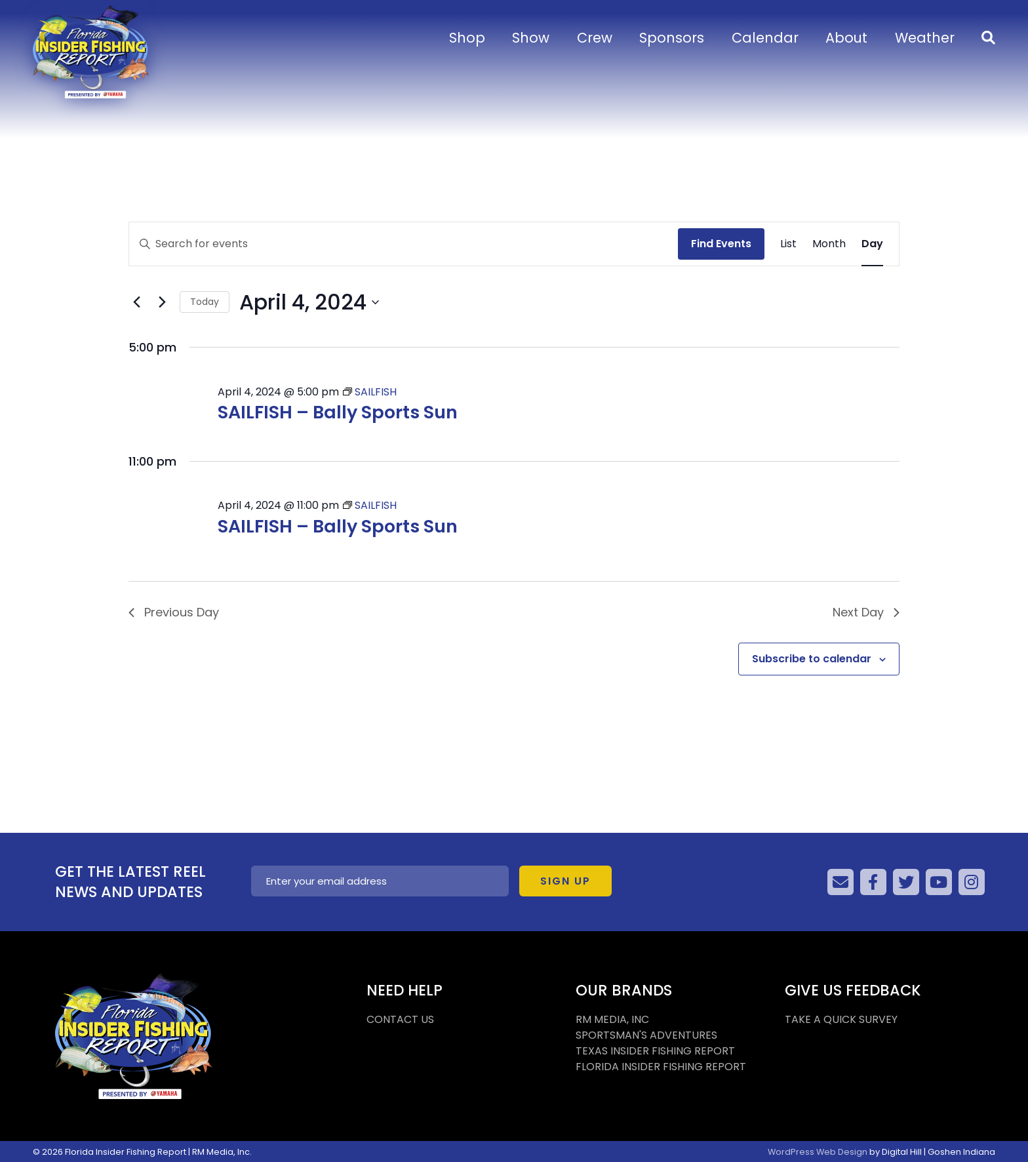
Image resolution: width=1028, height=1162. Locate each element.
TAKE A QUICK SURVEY (841, 1019)
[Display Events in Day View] (872, 244)
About (846, 37)
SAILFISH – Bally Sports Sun (338, 412)
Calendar (765, 37)
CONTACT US (400, 1019)
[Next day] (162, 302)
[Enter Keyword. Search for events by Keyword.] (403, 244)
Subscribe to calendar (811, 658)
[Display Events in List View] (788, 244)
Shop (467, 37)
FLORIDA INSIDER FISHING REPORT (661, 1066)
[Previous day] (136, 302)
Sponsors (671, 37)
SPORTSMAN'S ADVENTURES (646, 1035)
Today (204, 301)
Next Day (866, 612)
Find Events (721, 243)
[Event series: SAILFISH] (370, 391)
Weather (925, 37)
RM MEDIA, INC (612, 1019)
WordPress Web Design (817, 1151)
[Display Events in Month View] (829, 244)
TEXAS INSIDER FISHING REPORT (655, 1050)
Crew (594, 37)
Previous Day (173, 612)
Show (530, 37)
